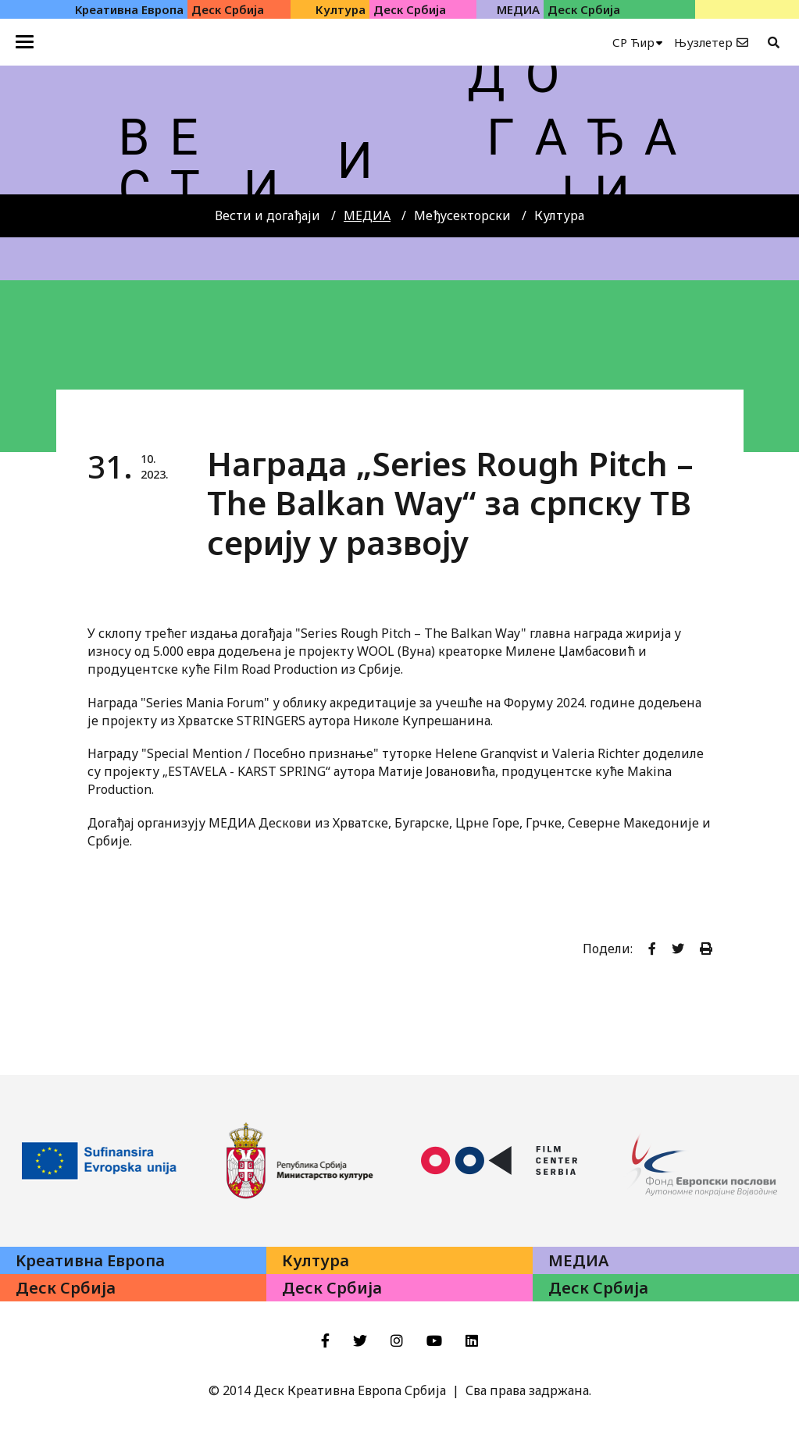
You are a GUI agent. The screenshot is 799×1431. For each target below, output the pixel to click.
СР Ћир (633, 42)
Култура (559, 215)
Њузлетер (703, 42)
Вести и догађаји (267, 215)
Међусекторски (462, 215)
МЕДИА (367, 215)
